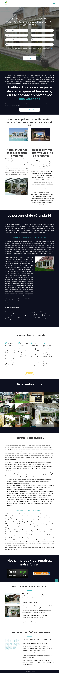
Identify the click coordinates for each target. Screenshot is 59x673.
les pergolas (35, 103)
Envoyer (29, 58)
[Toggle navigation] (53, 3)
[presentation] (29, 52)
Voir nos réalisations (29, 110)
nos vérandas (29, 99)
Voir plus (29, 373)
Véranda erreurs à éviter (30, 671)
